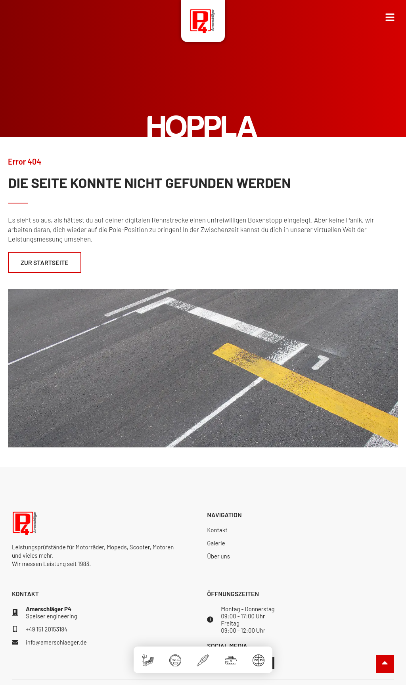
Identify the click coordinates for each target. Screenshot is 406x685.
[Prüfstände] (147, 655)
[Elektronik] (203, 655)
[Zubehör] (231, 655)
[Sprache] (258, 655)
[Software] (175, 655)
